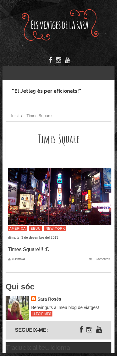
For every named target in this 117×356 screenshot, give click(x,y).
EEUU (36, 228)
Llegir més (41, 314)
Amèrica (17, 228)
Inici (14, 115)
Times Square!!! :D (29, 249)
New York (55, 228)
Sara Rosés (49, 299)
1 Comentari (101, 259)
